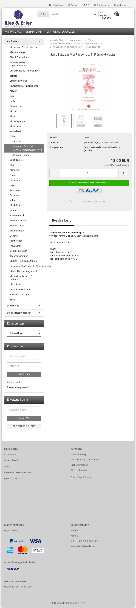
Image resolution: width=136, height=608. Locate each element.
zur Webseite (56, 5)
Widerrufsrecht (11, 460)
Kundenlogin (101, 5)
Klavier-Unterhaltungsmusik (23, 271)
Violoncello (15, 126)
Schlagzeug (15, 106)
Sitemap (75, 530)
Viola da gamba (17, 121)
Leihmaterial (33, 32)
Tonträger (14, 76)
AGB (6, 466)
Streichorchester (18, 221)
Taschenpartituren (19, 256)
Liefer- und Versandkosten (17, 472)
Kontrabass (15, 131)
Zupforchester (17, 226)
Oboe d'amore (17, 160)
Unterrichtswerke (18, 81)
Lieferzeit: (54, 142)
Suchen (73, 5)
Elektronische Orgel (19, 295)
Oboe (12, 165)
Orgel (12, 96)
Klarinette (14, 170)
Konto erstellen (14, 382)
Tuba (12, 200)
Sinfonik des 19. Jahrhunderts (25, 71)
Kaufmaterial (13, 32)
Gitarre (13, 210)
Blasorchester (17, 231)
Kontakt (74, 536)
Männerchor (16, 241)
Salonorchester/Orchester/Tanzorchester (27, 266)
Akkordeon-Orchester (20, 289)
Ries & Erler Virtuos (19, 57)
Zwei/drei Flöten (20, 155)
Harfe (12, 101)
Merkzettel (120, 5)
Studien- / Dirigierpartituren (23, 261)
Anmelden (24, 375)
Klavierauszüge (17, 52)
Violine (13, 111)
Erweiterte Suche (24, 426)
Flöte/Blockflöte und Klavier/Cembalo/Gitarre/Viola (27, 148)
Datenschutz (10, 478)
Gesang (14, 236)
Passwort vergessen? (18, 387)
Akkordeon (15, 284)
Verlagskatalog (78, 454)
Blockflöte (15, 205)
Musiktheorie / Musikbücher (24, 86)
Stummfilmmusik (79, 470)
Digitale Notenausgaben (61, 32)
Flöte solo (17, 141)
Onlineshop (57, 603)
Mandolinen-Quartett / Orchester (21, 278)
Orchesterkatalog (79, 465)
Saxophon (15, 180)
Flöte (12, 136)
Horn (12, 185)
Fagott (13, 175)
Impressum (10, 454)
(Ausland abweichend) (108, 143)
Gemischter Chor (18, 251)
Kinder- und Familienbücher (23, 47)
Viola (12, 116)
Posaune (14, 195)
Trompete (14, 190)
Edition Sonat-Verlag (81, 477)
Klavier (13, 91)
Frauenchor (15, 246)
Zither (13, 300)
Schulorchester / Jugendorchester (18, 64)
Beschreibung (61, 220)
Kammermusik (17, 215)
